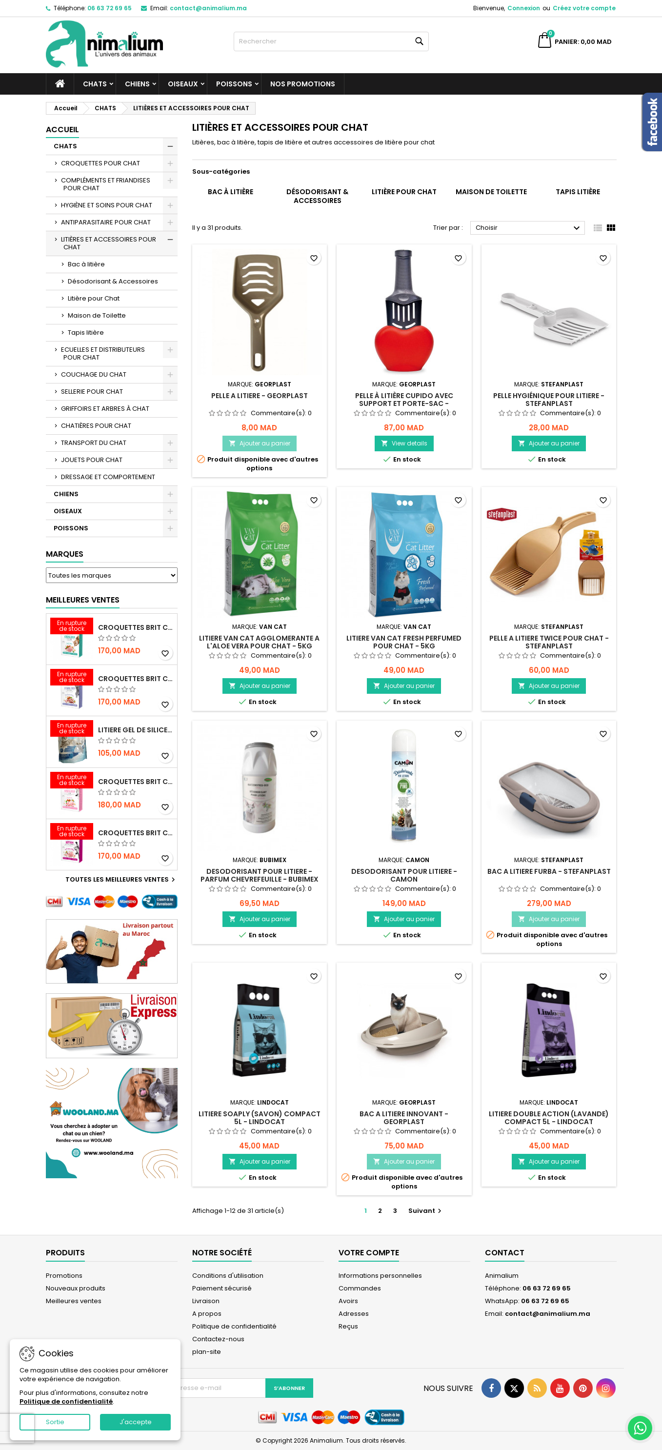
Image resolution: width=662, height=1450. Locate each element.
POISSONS (234, 84)
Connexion (523, 8)
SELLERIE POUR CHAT (92, 391)
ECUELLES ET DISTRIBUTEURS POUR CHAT (103, 353)
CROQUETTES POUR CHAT (100, 163)
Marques (64, 554)
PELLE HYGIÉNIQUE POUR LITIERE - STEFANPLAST (548, 399)
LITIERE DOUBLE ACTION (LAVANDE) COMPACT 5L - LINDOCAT (549, 1118)
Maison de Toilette (97, 315)
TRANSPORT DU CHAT (93, 442)
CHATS (95, 84)
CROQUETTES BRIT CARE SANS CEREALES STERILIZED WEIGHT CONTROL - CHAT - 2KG (135, 679)
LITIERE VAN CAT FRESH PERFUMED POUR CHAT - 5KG (403, 642)
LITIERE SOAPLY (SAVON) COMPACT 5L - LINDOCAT (260, 1118)
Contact (504, 1252)
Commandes (360, 1288)
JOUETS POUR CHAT (91, 459)
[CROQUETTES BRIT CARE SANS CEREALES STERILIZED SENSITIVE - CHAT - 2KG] (71, 781)
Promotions (64, 1275)
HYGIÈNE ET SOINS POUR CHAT (106, 205)
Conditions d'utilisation (227, 1275)
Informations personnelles (380, 1275)
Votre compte (369, 1252)
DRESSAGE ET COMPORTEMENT (108, 477)
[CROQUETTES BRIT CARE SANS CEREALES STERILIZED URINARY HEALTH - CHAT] (71, 627)
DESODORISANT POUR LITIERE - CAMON (404, 875)
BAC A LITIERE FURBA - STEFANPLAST (549, 871)
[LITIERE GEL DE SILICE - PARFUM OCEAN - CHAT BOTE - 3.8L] (71, 729)
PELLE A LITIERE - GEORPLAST (259, 396)
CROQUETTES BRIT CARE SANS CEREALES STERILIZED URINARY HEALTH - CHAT (135, 627)
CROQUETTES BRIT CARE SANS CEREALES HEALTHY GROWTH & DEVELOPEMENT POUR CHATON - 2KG (135, 833)
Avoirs (348, 1301)
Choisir (529, 228)
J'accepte (136, 1422)
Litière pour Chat (94, 298)
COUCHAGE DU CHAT (93, 374)
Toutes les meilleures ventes (121, 879)
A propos (206, 1313)
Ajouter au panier (259, 443)
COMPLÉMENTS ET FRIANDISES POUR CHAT (105, 184)
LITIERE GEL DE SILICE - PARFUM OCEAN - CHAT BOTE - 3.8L (135, 730)
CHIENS (137, 84)
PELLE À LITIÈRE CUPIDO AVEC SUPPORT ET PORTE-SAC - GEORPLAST (404, 403)
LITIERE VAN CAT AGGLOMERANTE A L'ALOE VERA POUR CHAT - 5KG (259, 642)
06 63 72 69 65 (109, 8)
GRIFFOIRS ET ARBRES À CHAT (105, 408)
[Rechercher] (331, 41)
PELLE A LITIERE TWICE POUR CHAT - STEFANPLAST (549, 642)
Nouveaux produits (75, 1288)
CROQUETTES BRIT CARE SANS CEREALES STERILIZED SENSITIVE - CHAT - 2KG (135, 781)
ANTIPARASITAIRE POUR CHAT (106, 222)
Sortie (55, 1422)
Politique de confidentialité (234, 1326)
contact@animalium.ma (208, 8)
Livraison (206, 1301)
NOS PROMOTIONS (302, 84)
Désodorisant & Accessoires (113, 281)
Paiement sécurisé (222, 1288)
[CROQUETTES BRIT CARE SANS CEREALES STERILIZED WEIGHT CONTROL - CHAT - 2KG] (71, 678)
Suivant (426, 1210)
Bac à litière (86, 264)
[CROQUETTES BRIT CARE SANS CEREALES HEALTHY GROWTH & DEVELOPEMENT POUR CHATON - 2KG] (71, 832)
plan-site (206, 1351)
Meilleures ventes (73, 1301)
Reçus (348, 1326)
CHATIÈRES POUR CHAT (96, 425)
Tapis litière (86, 332)
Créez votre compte (584, 8)
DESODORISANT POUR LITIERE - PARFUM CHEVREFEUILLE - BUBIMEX (260, 875)
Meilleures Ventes (83, 599)
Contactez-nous (218, 1339)
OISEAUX (183, 84)
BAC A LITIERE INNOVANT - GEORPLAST (404, 1118)
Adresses (354, 1313)
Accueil (62, 129)
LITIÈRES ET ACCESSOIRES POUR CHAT (108, 243)
